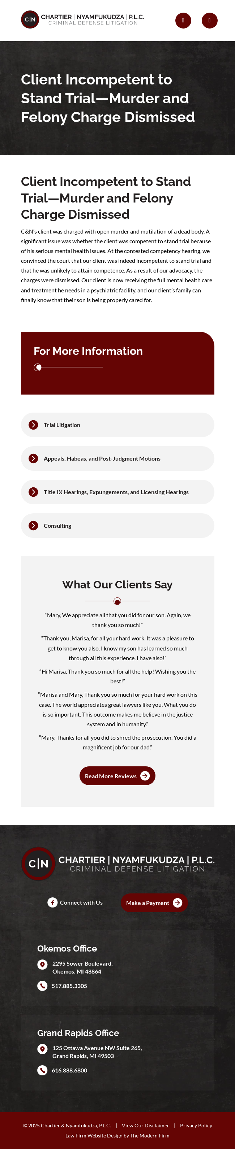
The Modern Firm (150, 1135)
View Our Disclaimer (145, 1125)
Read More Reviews (111, 775)
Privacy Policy (196, 1125)
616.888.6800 (69, 1070)
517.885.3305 (69, 985)
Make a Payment (147, 902)
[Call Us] (183, 21)
